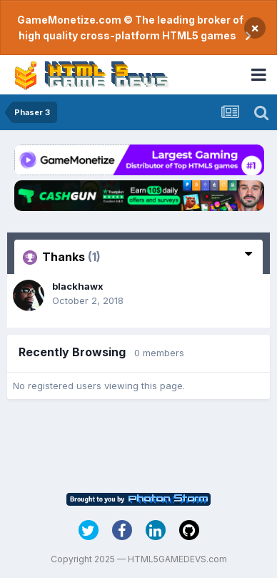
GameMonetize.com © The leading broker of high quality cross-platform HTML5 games (130, 27)
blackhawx (78, 286)
